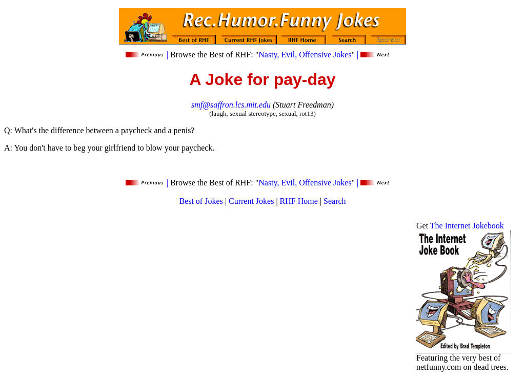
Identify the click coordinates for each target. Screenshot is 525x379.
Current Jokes (251, 201)
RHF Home (299, 201)
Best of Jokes (201, 201)
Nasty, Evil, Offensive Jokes (304, 54)
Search (335, 201)
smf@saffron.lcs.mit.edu (231, 104)
